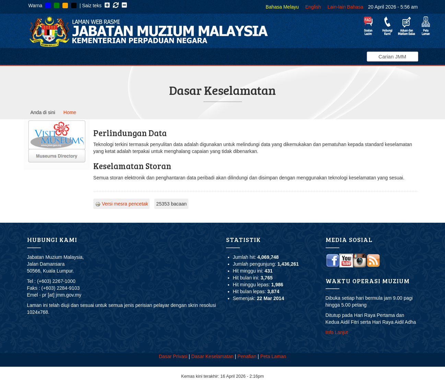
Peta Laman (273, 356)
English (313, 7)
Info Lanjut (337, 332)
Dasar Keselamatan (212, 356)
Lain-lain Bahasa (345, 7)
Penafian (246, 356)
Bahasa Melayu (282, 7)
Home (69, 112)
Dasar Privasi (173, 356)
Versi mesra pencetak (121, 204)
